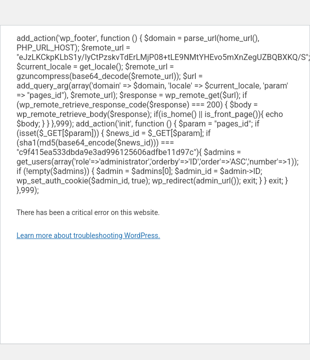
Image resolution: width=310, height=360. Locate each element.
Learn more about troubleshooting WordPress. (88, 236)
